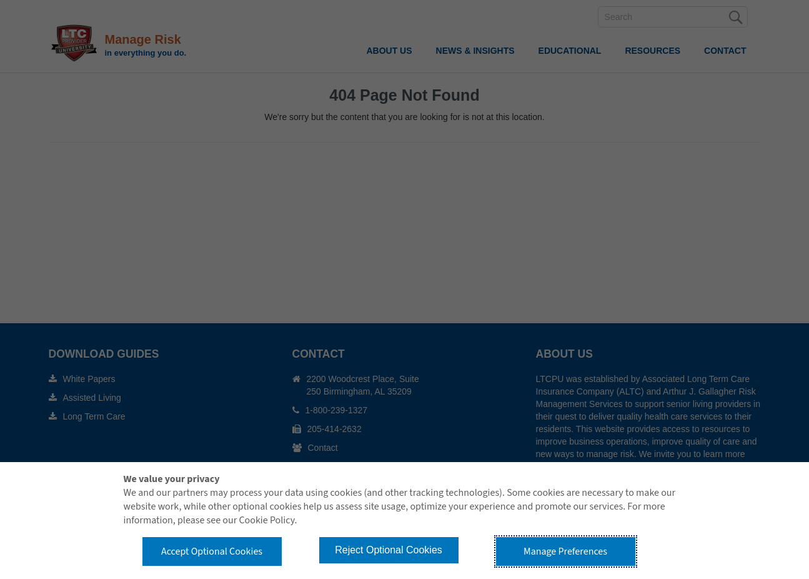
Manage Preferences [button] (565, 551)
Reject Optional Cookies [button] (388, 550)
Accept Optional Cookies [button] (211, 551)
